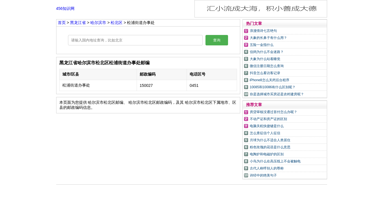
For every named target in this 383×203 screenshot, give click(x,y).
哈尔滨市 (98, 22)
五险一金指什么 (261, 45)
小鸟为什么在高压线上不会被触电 (275, 161)
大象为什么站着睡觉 (265, 59)
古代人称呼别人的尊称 (267, 168)
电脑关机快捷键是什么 (267, 126)
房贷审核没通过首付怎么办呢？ (273, 112)
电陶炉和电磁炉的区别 (267, 154)
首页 (62, 22)
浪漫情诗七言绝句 (263, 31)
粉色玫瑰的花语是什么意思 (270, 147)
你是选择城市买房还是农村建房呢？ (277, 94)
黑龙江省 (78, 22)
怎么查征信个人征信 (265, 133)
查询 (216, 40)
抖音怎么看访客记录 (265, 73)
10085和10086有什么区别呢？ (273, 87)
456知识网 (65, 8)
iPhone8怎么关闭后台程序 (269, 80)
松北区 (116, 22)
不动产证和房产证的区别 (268, 119)
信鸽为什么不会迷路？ (267, 52)
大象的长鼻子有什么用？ (268, 38)
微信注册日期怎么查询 (267, 66)
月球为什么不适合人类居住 (270, 140)
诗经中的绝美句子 (263, 175)
